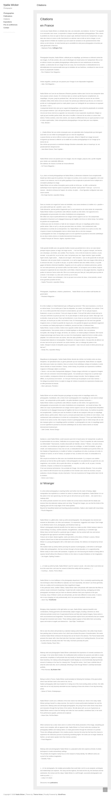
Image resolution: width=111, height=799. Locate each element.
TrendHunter (52, 600)
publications (54, 782)
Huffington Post (57, 48)
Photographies (8, 13)
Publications (7, 16)
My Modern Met (55, 669)
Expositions (7, 22)
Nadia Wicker (11, 4)
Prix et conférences (10, 25)
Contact (6, 28)
